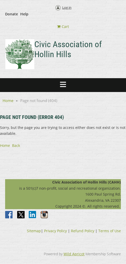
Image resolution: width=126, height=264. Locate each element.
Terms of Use (109, 230)
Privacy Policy (55, 230)
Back (16, 145)
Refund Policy (82, 230)
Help (24, 14)
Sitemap (34, 230)
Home (8, 100)
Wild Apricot (74, 253)
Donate (11, 14)
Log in (66, 7)
